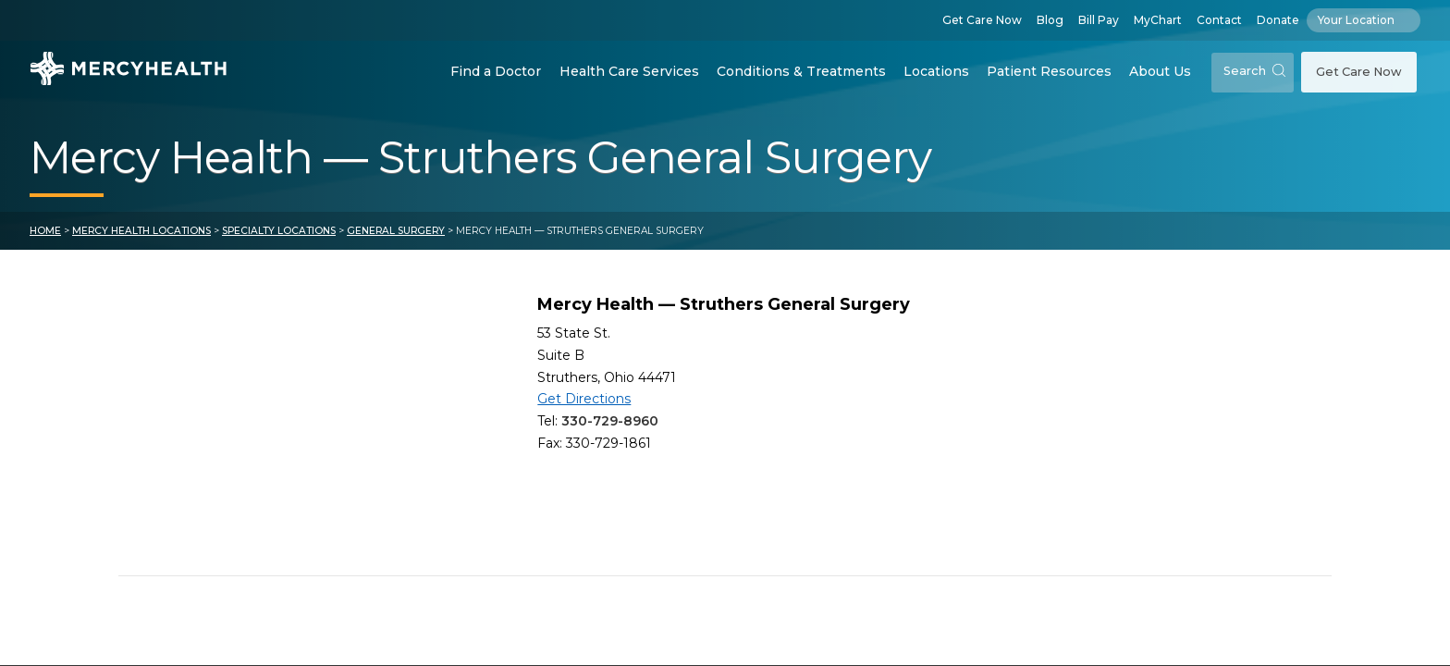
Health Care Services (629, 71)
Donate (1278, 20)
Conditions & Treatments (801, 71)
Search (1254, 71)
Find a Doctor (495, 71)
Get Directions (584, 398)
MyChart (1158, 20)
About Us (1160, 71)
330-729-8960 (609, 421)
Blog (1050, 20)
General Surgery (396, 231)
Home (45, 231)
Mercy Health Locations (141, 231)
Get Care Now (982, 20)
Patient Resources (1049, 71)
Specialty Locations (279, 231)
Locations (936, 71)
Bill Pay (1098, 20)
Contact (1219, 20)
